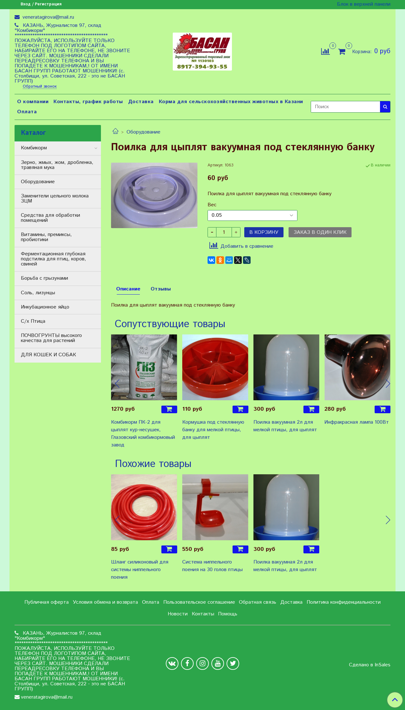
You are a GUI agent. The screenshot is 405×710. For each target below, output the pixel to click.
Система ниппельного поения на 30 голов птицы (212, 565)
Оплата (27, 111)
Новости (178, 614)
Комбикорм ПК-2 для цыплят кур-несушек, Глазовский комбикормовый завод (143, 434)
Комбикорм (34, 148)
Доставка (141, 101)
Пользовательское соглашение (199, 602)
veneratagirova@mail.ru (47, 17)
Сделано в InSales (369, 665)
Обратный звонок (40, 87)
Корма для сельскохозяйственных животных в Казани (231, 101)
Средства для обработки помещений (50, 218)
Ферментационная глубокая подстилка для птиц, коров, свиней (53, 259)
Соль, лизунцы (38, 292)
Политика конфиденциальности (344, 602)
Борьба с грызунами (44, 278)
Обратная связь (257, 602)
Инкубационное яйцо (45, 307)
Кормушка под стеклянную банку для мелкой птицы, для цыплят (213, 430)
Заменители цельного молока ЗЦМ (55, 198)
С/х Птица (33, 321)
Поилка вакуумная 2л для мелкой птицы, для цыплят (285, 426)
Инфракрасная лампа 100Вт (356, 422)
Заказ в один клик (320, 232)
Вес (212, 205)
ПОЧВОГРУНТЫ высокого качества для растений (51, 338)
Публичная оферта (46, 602)
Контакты (203, 614)
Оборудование (143, 132)
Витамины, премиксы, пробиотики (46, 237)
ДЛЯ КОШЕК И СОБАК (48, 354)
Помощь (227, 614)
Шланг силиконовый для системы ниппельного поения (139, 569)
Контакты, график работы (88, 101)
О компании (32, 101)
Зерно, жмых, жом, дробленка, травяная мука (57, 165)
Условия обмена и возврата (105, 602)
